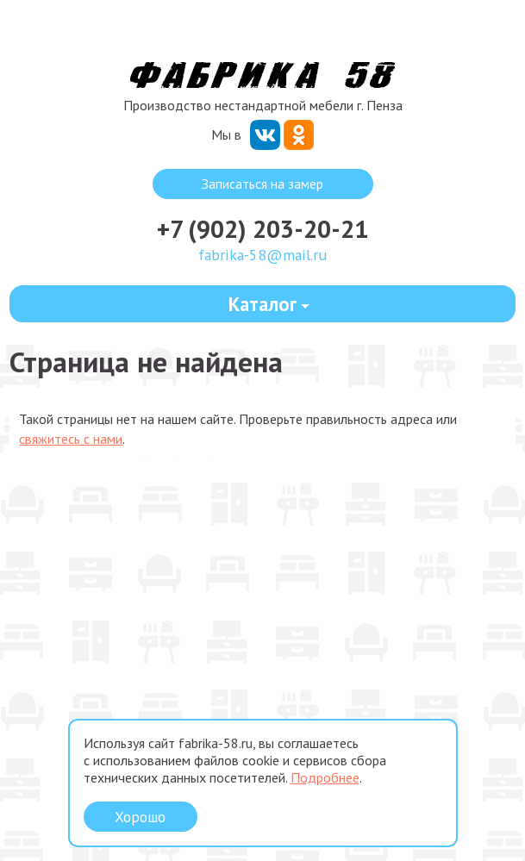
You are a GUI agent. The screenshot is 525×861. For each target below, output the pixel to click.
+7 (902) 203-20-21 (262, 229)
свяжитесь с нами (70, 438)
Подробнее (325, 777)
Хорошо (140, 817)
